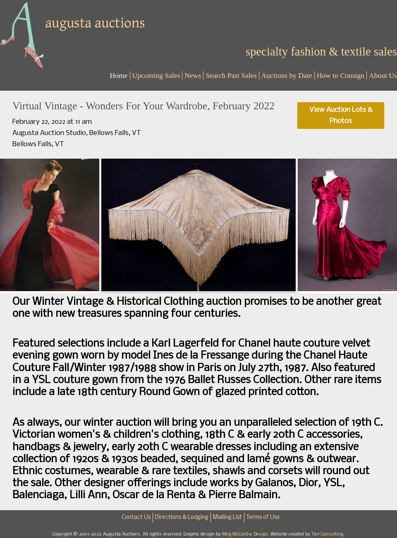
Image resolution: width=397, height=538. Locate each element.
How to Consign (340, 75)
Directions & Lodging (181, 517)
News (192, 75)
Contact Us (136, 517)
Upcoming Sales (156, 75)
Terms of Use (263, 517)
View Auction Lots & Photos (341, 115)
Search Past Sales (231, 75)
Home (119, 75)
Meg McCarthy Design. (246, 534)
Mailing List (227, 517)
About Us (383, 75)
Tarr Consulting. (327, 534)
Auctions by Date (286, 75)
